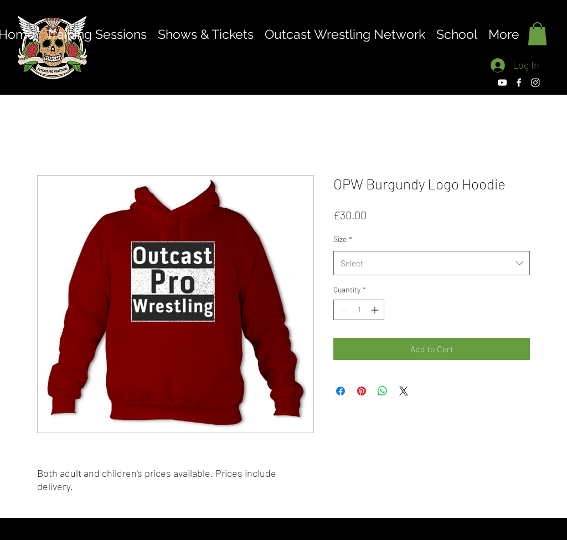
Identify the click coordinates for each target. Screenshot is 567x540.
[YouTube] (502, 82)
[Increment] (376, 310)
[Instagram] (535, 82)
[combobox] (431, 263)
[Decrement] (342, 310)
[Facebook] (518, 82)
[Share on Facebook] (340, 391)
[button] (537, 33)
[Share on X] (403, 391)
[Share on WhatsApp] (382, 391)
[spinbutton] (359, 310)
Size (342, 239)
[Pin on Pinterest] (361, 391)
